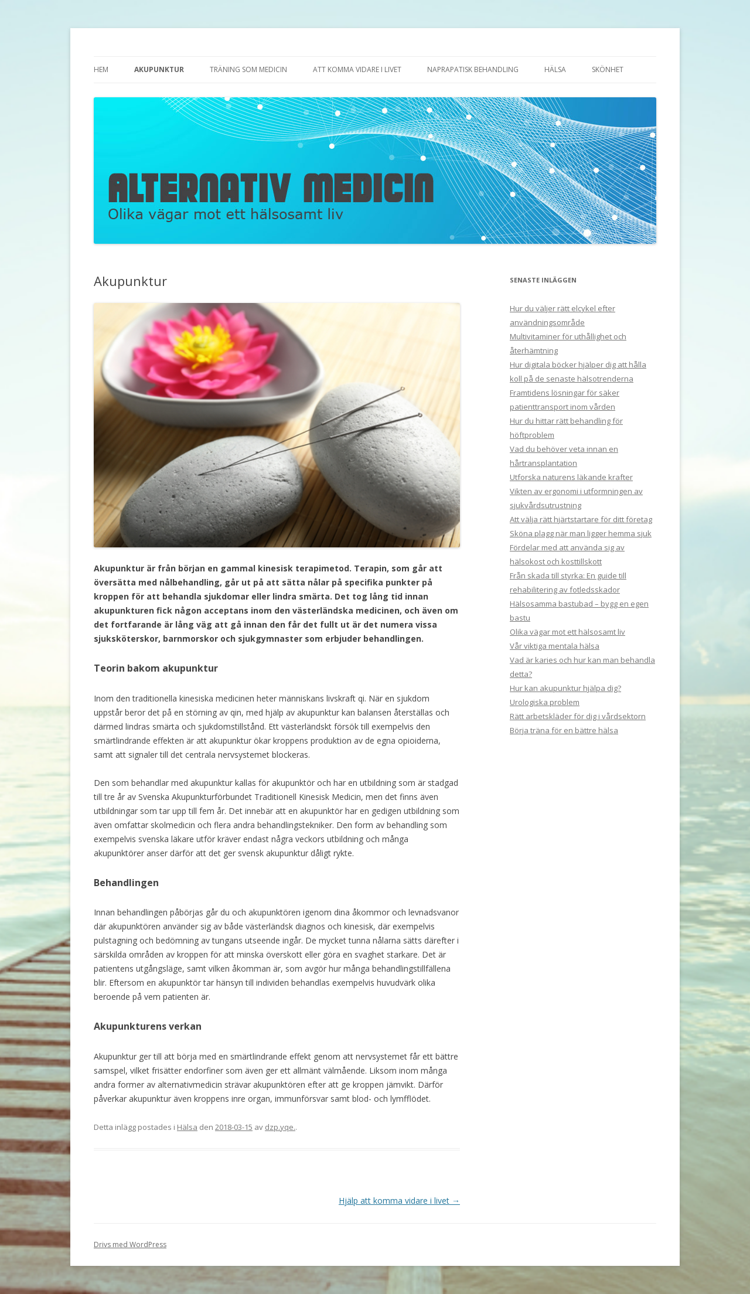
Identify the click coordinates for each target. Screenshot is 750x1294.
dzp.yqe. (280, 1127)
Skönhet (607, 69)
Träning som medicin (248, 69)
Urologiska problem (544, 702)
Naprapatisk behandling (473, 69)
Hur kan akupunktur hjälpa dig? (565, 688)
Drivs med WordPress (130, 1244)
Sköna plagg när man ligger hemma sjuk (581, 533)
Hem (101, 69)
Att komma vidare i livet (357, 69)
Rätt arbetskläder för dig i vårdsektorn (578, 716)
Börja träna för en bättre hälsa (564, 730)
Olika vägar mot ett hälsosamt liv (567, 631)
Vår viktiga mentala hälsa (554, 646)
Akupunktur (159, 69)
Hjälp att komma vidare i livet (399, 1200)
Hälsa (555, 69)
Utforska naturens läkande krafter (571, 477)
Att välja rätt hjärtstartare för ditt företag (581, 519)
